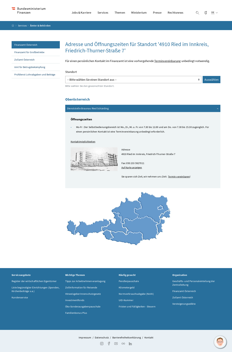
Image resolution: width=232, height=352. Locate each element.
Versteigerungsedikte (184, 303)
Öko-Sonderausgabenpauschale (83, 306)
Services (22, 25)
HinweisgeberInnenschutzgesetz (83, 293)
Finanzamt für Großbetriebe (29, 52)
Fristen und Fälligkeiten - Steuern (137, 306)
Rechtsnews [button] (175, 13)
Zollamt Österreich (24, 59)
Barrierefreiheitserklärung (126, 337)
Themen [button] (120, 13)
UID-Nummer (126, 300)
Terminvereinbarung (167, 61)
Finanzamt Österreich (25, 44)
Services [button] (103, 13)
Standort (71, 72)
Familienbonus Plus (76, 312)
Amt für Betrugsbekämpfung (29, 67)
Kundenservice (20, 297)
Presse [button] (157, 13)
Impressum (85, 337)
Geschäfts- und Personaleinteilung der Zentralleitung (193, 282)
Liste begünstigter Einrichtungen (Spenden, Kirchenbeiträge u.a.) (35, 289)
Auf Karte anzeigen (131, 167)
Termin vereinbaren (179, 176)
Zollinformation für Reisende (81, 287)
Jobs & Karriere (81, 13)
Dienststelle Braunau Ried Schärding (143, 108)
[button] (220, 342)
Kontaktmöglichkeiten (83, 141)
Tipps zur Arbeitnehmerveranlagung (85, 281)
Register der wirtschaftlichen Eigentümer (34, 281)
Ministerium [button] (139, 13)
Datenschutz (102, 337)
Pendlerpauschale (129, 281)
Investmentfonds (74, 300)
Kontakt (148, 337)
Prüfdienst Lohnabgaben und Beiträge (34, 74)
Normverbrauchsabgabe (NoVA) (136, 293)
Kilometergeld (126, 287)
